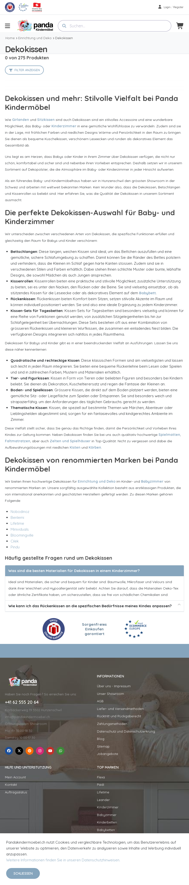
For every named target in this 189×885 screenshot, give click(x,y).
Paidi (100, 785)
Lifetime (17, 523)
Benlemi (17, 517)
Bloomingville (22, 535)
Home (10, 38)
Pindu (15, 547)
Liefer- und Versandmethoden (120, 709)
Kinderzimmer (107, 807)
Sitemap (103, 746)
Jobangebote (107, 754)
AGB (100, 701)
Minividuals (20, 529)
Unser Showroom (110, 694)
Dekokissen (64, 38)
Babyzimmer (106, 815)
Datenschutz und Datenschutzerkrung (126, 731)
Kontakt (11, 785)
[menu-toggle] (7, 26)
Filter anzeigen (27, 70)
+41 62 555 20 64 (22, 702)
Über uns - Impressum (114, 686)
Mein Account (15, 777)
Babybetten (106, 830)
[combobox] (114, 26)
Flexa (101, 777)
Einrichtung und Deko (35, 38)
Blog (100, 739)
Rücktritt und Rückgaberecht (119, 716)
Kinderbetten (107, 822)
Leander (103, 800)
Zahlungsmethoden (112, 724)
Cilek (15, 541)
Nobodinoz (20, 511)
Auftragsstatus (16, 792)
